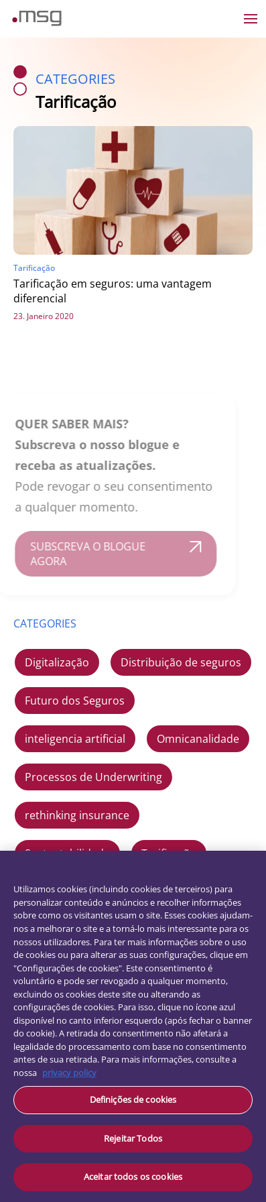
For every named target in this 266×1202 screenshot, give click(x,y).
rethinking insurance (77, 815)
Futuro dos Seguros (75, 700)
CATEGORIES (44, 623)
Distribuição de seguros (181, 662)
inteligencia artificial (75, 738)
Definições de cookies (133, 1099)
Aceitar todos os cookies (133, 1176)
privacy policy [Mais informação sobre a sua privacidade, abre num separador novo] (69, 1073)
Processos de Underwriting (93, 777)
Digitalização (57, 662)
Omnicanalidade (198, 738)
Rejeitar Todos (133, 1138)
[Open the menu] (251, 18)
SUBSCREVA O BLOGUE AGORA (80, 553)
